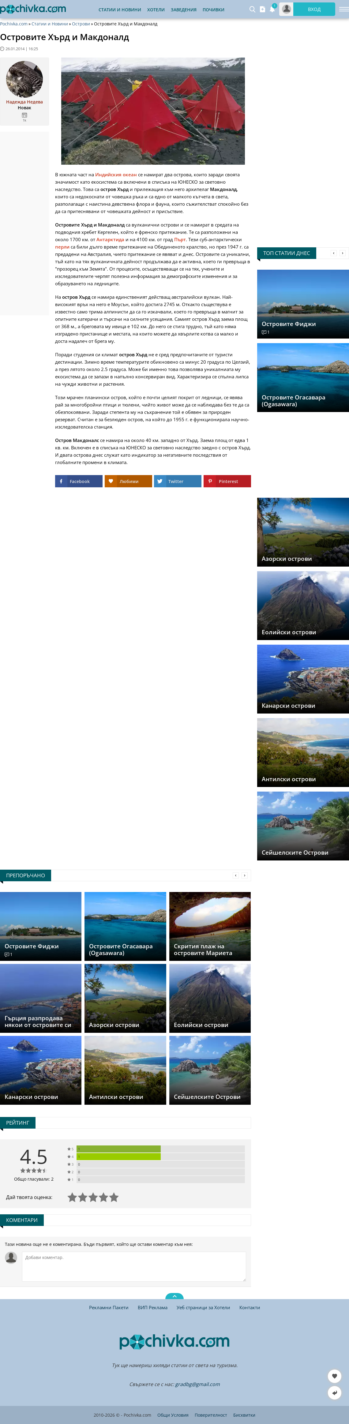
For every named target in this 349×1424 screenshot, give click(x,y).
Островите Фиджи (289, 324)
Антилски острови (289, 779)
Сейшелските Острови (295, 852)
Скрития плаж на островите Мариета (203, 949)
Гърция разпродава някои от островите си (38, 1021)
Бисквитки (244, 1415)
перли (62, 247)
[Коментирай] (134, 1267)
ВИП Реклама (152, 1307)
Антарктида (110, 239)
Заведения (184, 10)
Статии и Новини (120, 10)
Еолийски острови (289, 632)
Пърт (180, 239)
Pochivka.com (14, 23)
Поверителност (211, 1415)
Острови (81, 23)
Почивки (213, 10)
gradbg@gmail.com (197, 1384)
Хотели (156, 10)
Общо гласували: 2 (34, 1179)
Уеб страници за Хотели (203, 1307)
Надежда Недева (24, 102)
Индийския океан (116, 174)
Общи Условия (173, 1415)
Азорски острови (287, 559)
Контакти (249, 1307)
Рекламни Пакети (109, 1307)
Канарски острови (288, 706)
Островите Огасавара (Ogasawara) (293, 400)
